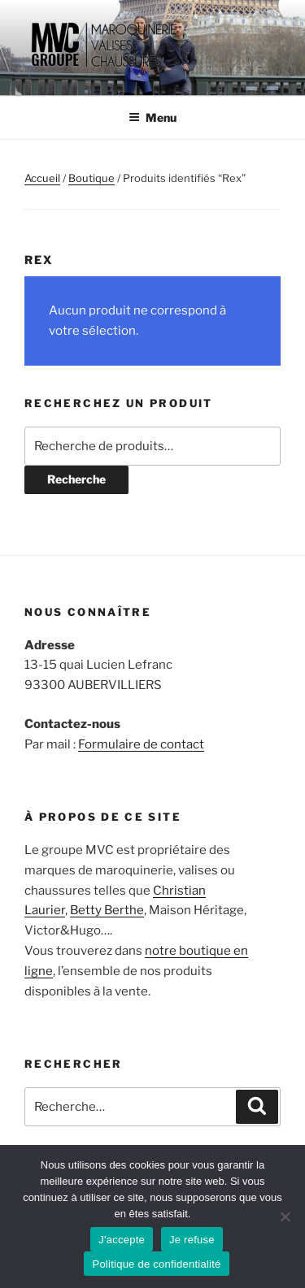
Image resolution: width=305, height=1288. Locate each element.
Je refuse (192, 1240)
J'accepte (121, 1240)
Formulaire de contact (141, 744)
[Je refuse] (285, 1216)
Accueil (42, 177)
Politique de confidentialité (156, 1264)
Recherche (76, 479)
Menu (152, 117)
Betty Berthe (107, 910)
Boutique (91, 177)
